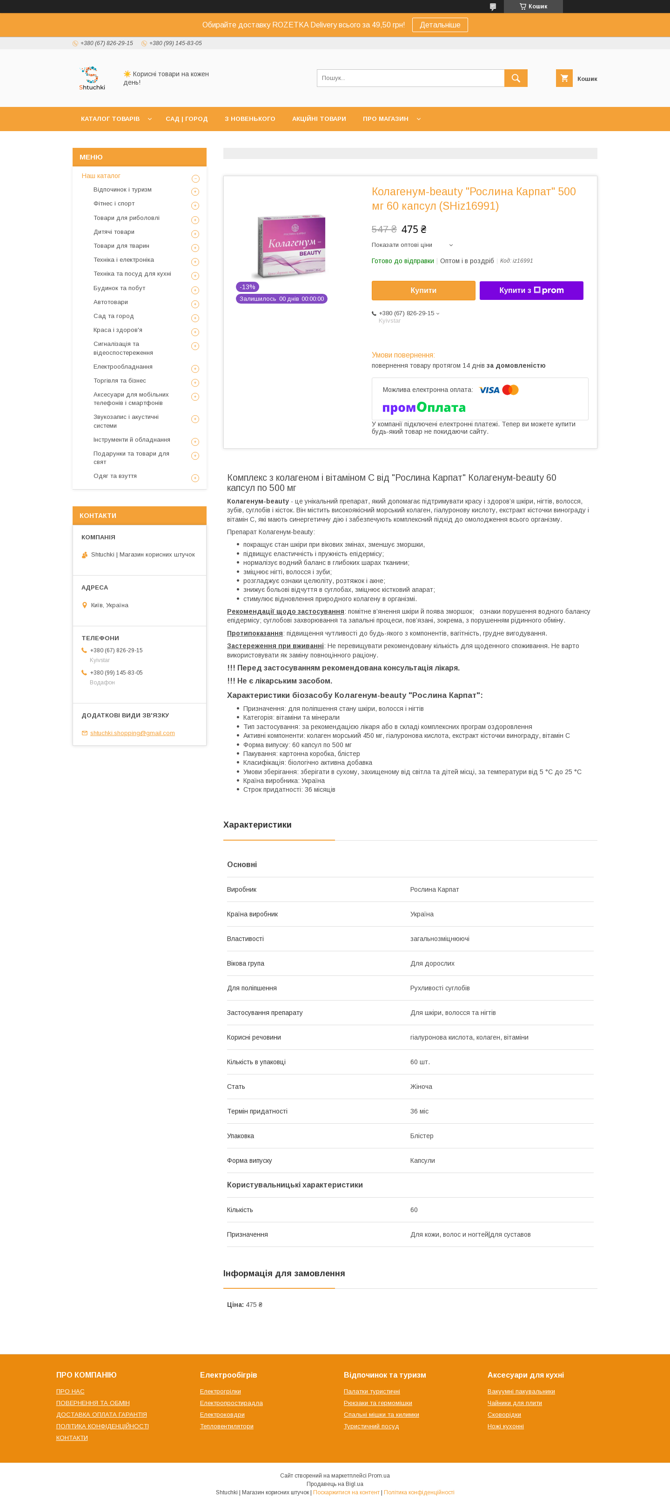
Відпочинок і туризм (123, 189)
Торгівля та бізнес (120, 380)
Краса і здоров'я (118, 329)
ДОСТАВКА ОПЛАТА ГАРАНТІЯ (101, 1414)
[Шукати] (516, 78)
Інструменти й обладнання (132, 439)
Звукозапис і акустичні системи (126, 421)
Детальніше (440, 25)
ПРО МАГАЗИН (386, 118)
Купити (424, 290)
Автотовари (111, 301)
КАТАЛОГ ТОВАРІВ (110, 118)
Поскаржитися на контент (346, 1492)
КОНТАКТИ (72, 1437)
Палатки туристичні (372, 1391)
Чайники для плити (515, 1402)
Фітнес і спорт (114, 203)
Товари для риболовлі (127, 217)
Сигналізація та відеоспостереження (123, 348)
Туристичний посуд (371, 1426)
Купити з (531, 290)
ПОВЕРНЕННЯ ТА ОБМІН (93, 1402)
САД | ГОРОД (187, 118)
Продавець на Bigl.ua (335, 1484)
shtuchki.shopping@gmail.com (132, 732)
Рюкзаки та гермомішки (378, 1402)
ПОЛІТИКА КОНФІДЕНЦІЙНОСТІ (102, 1426)
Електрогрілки (220, 1391)
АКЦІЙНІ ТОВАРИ (319, 118)
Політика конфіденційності (419, 1492)
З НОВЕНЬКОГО (250, 118)
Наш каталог (101, 175)
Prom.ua (379, 1475)
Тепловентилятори (227, 1426)
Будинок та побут (119, 288)
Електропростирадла (231, 1402)
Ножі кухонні (506, 1426)
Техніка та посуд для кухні (132, 273)
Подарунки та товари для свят (131, 457)
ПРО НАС (70, 1391)
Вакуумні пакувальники (521, 1391)
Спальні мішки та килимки (381, 1414)
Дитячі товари (114, 231)
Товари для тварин (121, 245)
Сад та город (114, 315)
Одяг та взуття (115, 475)
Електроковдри (222, 1414)
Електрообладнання (123, 366)
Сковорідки (504, 1414)
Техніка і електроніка (124, 259)
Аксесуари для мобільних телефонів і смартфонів (131, 398)
